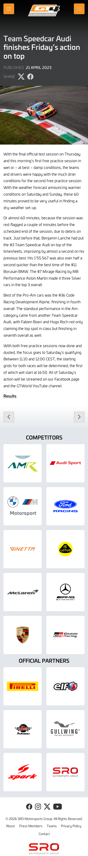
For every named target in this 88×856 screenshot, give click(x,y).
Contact (44, 833)
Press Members (30, 826)
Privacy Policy (71, 826)
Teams (52, 826)
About (10, 826)
